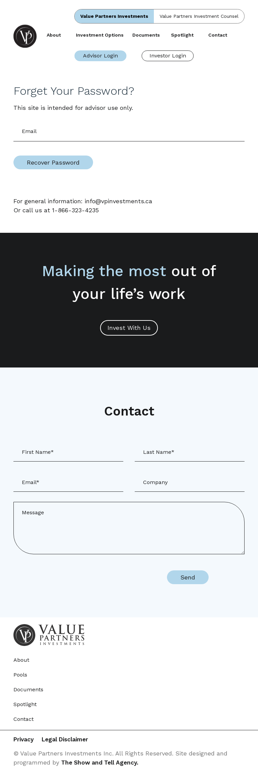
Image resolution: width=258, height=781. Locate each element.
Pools (20, 674)
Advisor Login (100, 55)
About (54, 35)
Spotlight (182, 35)
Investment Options (100, 35)
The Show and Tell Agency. (101, 763)
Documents (146, 35)
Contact (217, 35)
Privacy (24, 739)
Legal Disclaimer (73, 739)
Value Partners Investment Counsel (199, 16)
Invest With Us (129, 327)
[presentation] (101, 577)
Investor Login (167, 55)
